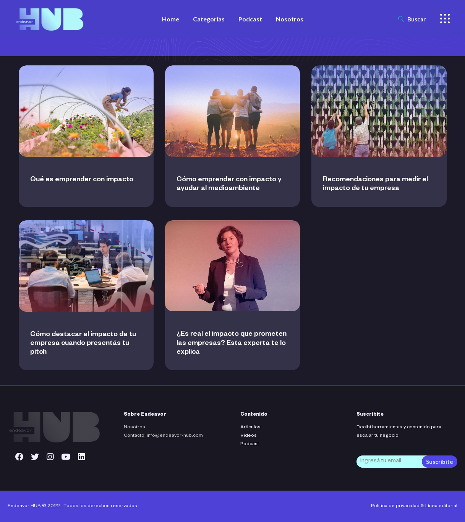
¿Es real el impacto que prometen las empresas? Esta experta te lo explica (232, 343)
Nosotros (134, 427)
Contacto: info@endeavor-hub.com (163, 436)
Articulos (250, 427)
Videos (248, 436)
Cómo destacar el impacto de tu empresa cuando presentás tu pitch (83, 343)
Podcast (249, 444)
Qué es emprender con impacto (81, 180)
